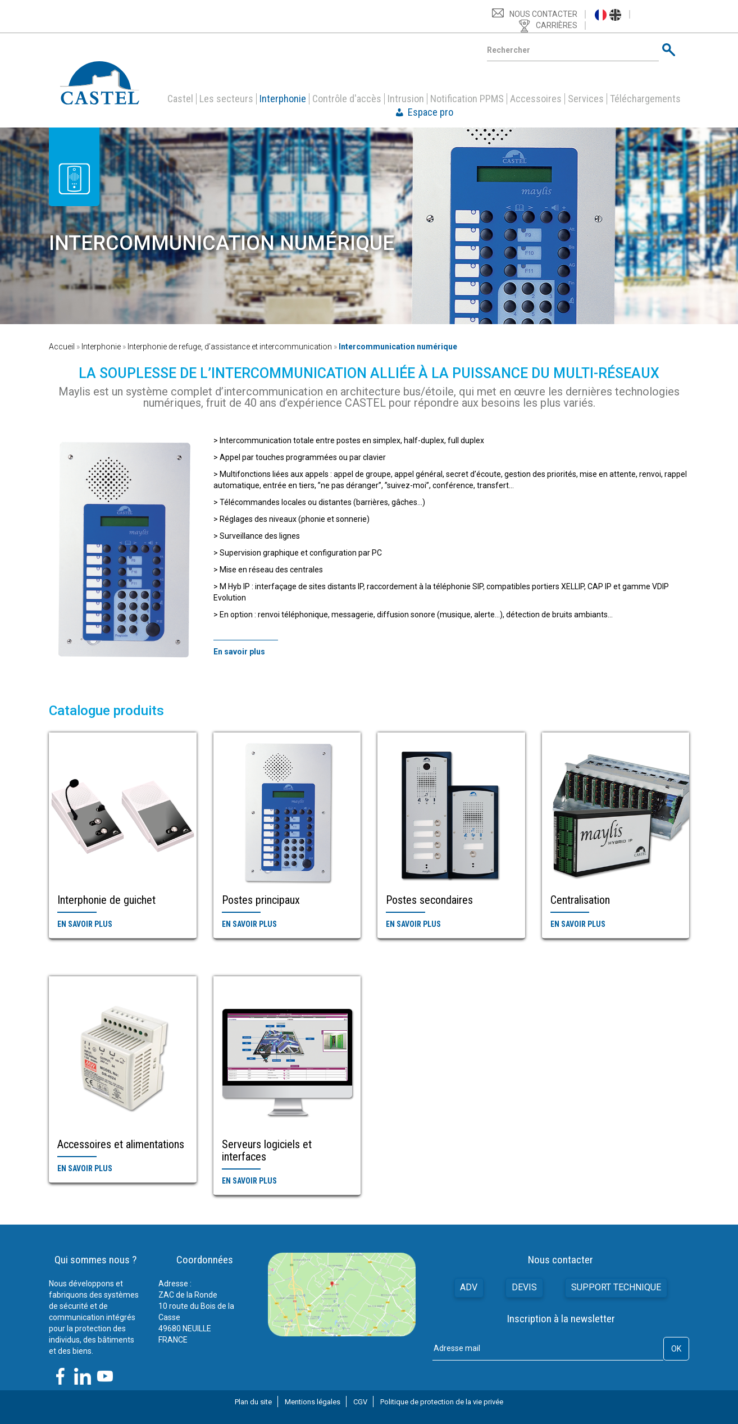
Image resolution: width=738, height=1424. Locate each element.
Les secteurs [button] (226, 98)
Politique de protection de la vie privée (441, 1402)
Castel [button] (180, 98)
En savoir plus (84, 924)
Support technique (616, 1287)
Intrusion (406, 98)
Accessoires (536, 98)
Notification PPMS (467, 98)
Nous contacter (543, 14)
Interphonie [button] (282, 98)
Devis (524, 1287)
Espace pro (430, 112)
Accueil (62, 346)
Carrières (556, 25)
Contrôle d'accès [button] (346, 98)
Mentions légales (312, 1402)
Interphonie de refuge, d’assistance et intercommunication (229, 346)
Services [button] (586, 98)
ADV (468, 1287)
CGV (360, 1402)
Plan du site (253, 1402)
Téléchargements (645, 98)
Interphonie (101, 346)
